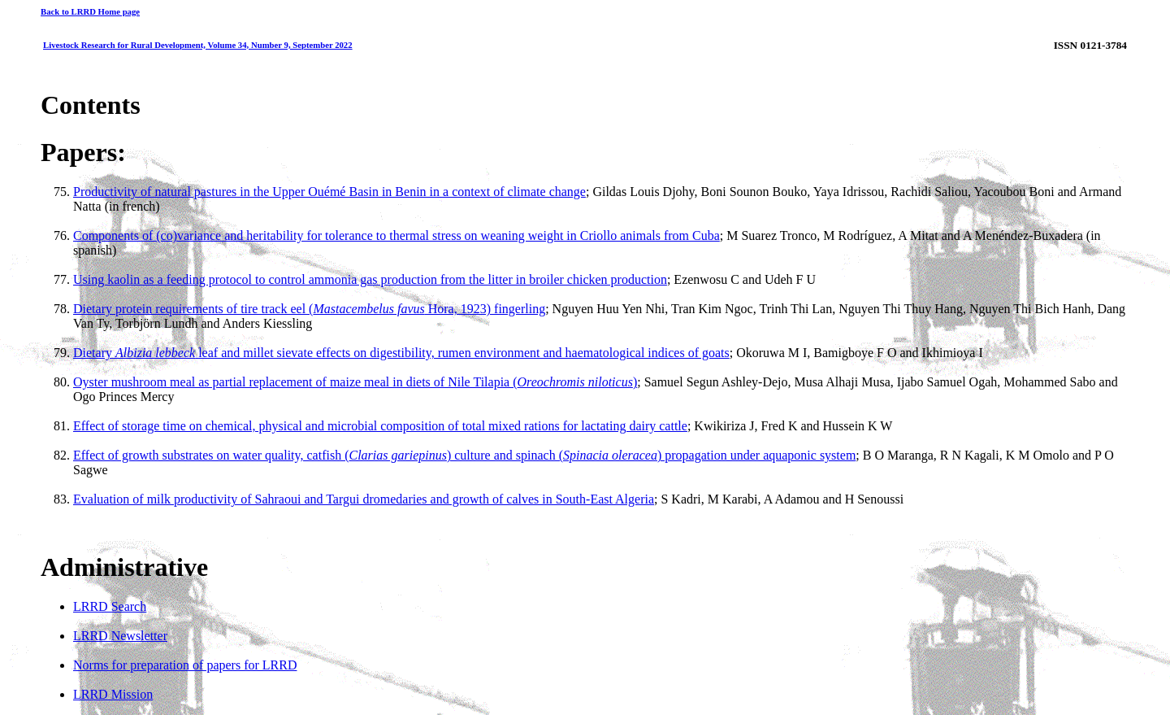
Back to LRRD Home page (90, 11)
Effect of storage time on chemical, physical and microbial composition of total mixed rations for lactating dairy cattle (380, 426)
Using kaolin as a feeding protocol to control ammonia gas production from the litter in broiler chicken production (370, 279)
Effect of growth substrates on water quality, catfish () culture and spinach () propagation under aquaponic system (464, 455)
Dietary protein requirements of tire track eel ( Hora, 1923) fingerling (309, 309)
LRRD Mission (113, 694)
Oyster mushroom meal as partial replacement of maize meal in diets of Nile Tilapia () (355, 382)
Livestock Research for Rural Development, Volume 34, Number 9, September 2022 (198, 45)
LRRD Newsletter (120, 636)
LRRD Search (109, 606)
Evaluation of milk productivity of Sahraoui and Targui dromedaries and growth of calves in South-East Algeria (363, 499)
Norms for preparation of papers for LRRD (185, 665)
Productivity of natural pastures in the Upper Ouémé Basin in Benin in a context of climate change (329, 191)
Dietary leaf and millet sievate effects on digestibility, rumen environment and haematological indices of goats (401, 353)
